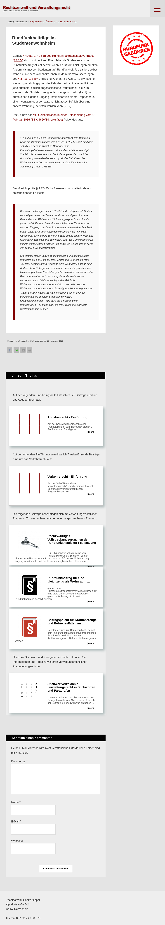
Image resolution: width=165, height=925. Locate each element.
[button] (9, 350)
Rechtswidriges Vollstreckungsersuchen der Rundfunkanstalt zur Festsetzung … (56, 548)
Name (16, 802)
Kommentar (19, 761)
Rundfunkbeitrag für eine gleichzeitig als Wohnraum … (56, 588)
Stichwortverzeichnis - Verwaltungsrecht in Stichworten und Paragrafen (56, 694)
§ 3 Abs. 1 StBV (28, 78)
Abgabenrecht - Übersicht (42, 21)
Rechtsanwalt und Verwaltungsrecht (36, 7)
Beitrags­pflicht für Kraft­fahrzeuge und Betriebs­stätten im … (56, 630)
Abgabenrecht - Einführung (56, 424)
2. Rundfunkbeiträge (67, 21)
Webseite (17, 841)
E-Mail (16, 821)
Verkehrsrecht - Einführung (56, 483)
